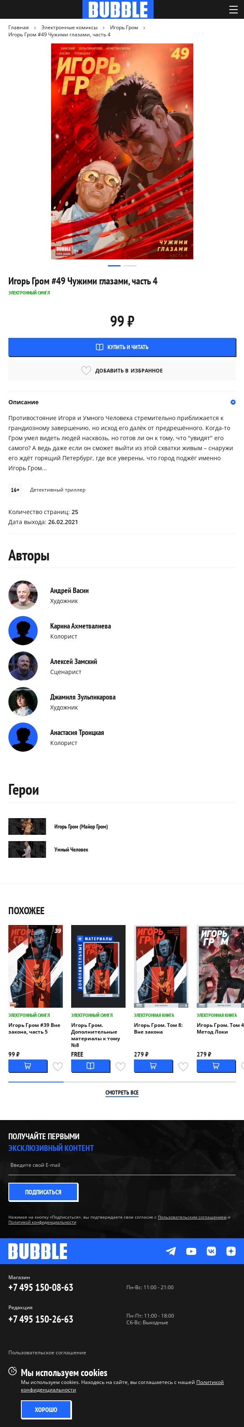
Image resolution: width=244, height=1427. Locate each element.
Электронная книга (154, 1015)
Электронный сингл (29, 1015)
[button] (114, 266)
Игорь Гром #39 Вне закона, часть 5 (34, 1028)
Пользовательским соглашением (192, 1217)
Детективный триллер (57, 489)
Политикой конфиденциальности (42, 1222)
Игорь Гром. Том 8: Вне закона (158, 1028)
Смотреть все (122, 1092)
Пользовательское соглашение (47, 1352)
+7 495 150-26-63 (40, 1319)
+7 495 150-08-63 (40, 1288)
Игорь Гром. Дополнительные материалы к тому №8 (95, 1035)
